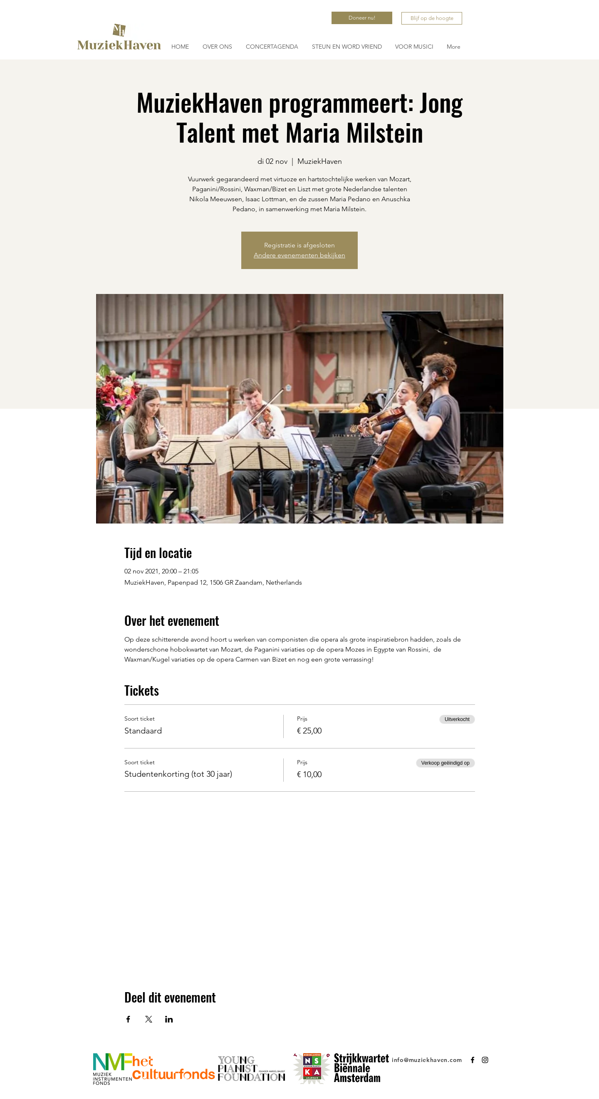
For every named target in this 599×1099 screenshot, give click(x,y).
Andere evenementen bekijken (299, 255)
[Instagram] (485, 1060)
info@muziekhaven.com (427, 1060)
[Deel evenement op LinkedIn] (169, 1019)
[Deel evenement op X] (149, 1019)
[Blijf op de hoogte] (431, 18)
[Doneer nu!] (362, 18)
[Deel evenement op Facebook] (128, 1019)
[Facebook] (472, 1060)
